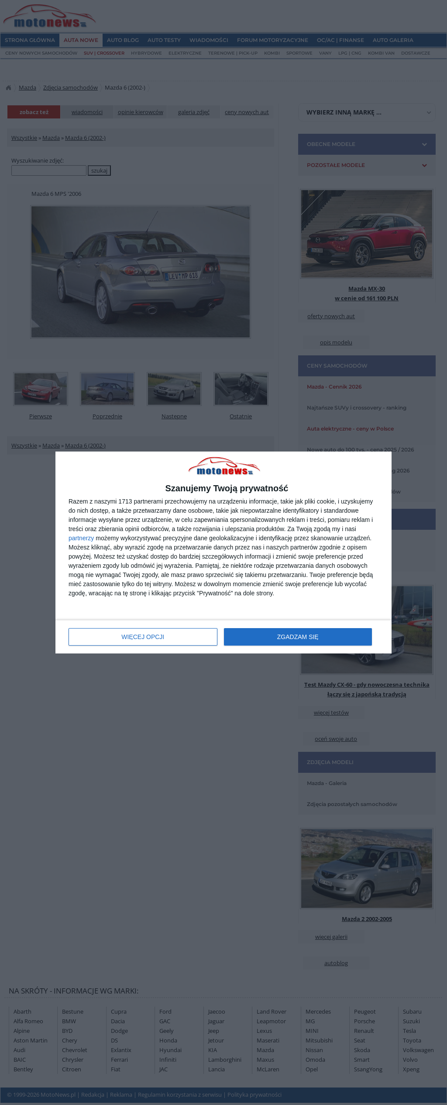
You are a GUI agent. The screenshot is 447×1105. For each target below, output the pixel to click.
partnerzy (81, 538)
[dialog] (223, 553)
